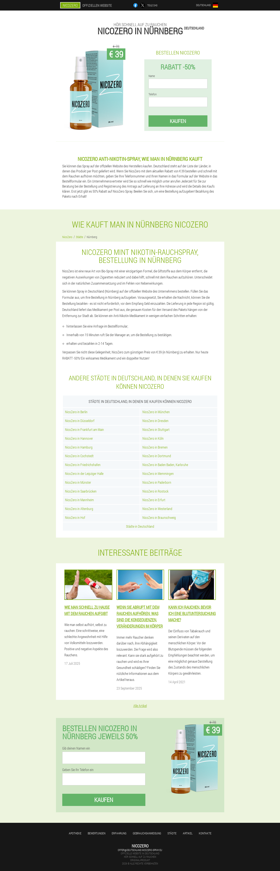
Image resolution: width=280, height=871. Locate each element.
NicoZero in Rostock (155, 491)
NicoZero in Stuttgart (156, 429)
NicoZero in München (156, 412)
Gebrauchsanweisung (147, 833)
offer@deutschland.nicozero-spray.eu (140, 850)
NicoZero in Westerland (157, 508)
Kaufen (178, 121)
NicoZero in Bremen (155, 447)
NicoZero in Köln (153, 438)
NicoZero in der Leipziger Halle (84, 473)
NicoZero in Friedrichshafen (83, 464)
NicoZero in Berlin (76, 412)
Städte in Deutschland (140, 526)
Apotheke (75, 833)
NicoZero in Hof (75, 517)
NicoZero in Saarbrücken (81, 491)
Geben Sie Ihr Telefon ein (78, 769)
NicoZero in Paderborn (156, 482)
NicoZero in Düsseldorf (79, 420)
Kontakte (205, 833)
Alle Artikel (140, 705)
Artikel (187, 833)
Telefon (153, 94)
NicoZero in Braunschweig (159, 517)
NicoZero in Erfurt (153, 500)
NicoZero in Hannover (79, 438)
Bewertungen (96, 833)
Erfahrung (119, 833)
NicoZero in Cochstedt (79, 456)
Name (152, 76)
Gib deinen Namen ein (76, 748)
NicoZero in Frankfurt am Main (84, 429)
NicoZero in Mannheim (79, 500)
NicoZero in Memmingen (158, 473)
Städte (171, 833)
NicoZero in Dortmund (156, 456)
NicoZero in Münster (78, 482)
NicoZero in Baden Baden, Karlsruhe (165, 464)
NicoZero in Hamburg (79, 447)
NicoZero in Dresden (155, 420)
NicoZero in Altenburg (79, 508)
